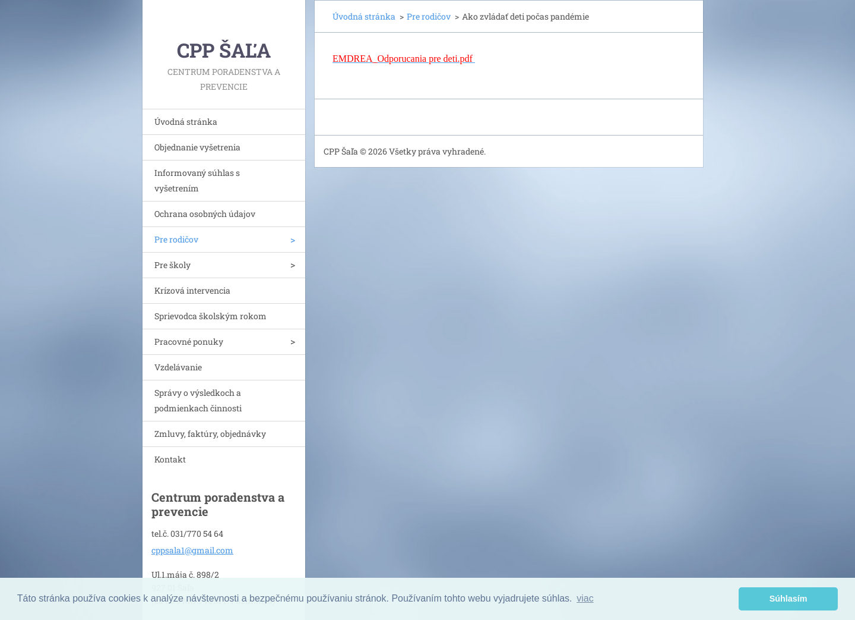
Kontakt (170, 459)
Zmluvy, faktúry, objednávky (210, 433)
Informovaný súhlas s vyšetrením (197, 180)
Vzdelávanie (178, 367)
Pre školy (172, 264)
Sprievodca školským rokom (210, 316)
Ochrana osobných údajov (204, 213)
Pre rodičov (176, 239)
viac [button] (585, 598)
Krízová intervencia (192, 290)
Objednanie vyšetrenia (197, 147)
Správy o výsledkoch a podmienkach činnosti (198, 400)
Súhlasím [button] (789, 598)
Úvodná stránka (185, 121)
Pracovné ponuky (188, 341)
